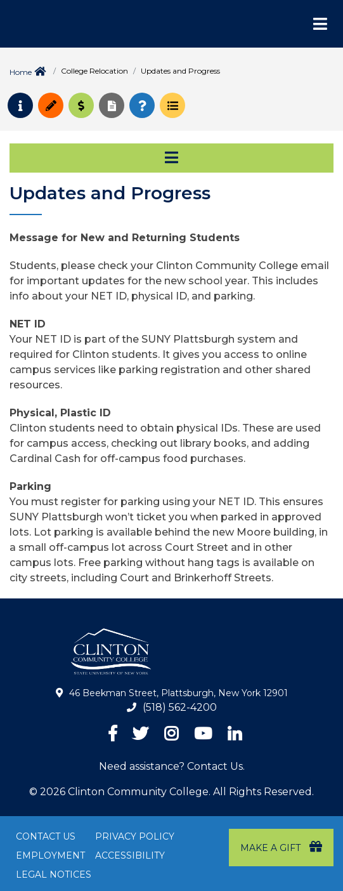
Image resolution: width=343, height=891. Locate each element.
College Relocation (94, 71)
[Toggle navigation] (171, 158)
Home (21, 72)
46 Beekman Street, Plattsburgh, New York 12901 (178, 693)
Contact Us (45, 836)
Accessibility (130, 855)
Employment (50, 855)
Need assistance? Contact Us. (172, 766)
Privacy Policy (134, 836)
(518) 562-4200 (180, 707)
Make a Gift (281, 847)
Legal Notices (53, 874)
